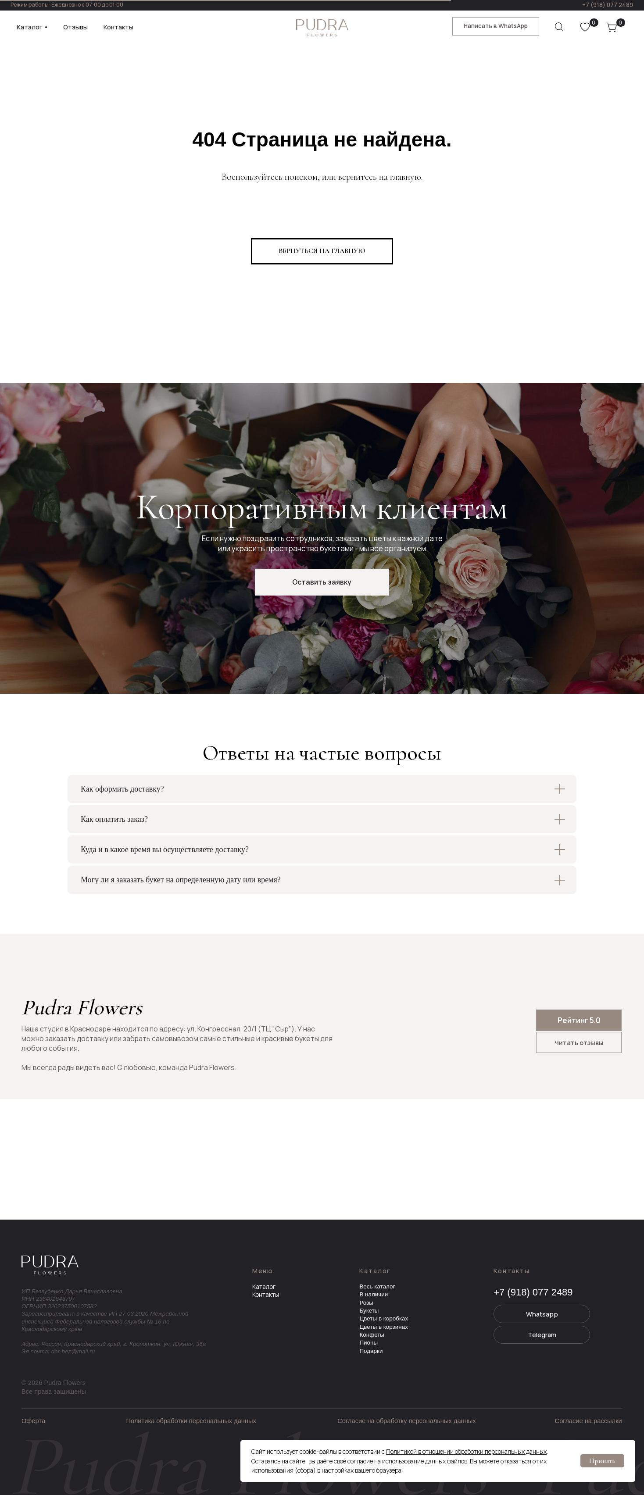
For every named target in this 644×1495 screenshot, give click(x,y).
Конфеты (371, 1334)
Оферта (33, 1420)
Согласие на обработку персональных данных (406, 1420)
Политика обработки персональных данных (191, 1420)
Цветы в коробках (383, 1318)
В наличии (373, 1294)
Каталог (263, 1287)
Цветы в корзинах (383, 1327)
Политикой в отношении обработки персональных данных (466, 1451)
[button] (322, 582)
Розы (366, 1302)
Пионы (368, 1342)
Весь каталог (377, 1286)
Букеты (369, 1310)
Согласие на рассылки (588, 1420)
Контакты (265, 1295)
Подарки (371, 1351)
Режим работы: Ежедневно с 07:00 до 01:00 (67, 4)
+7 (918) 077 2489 (607, 5)
